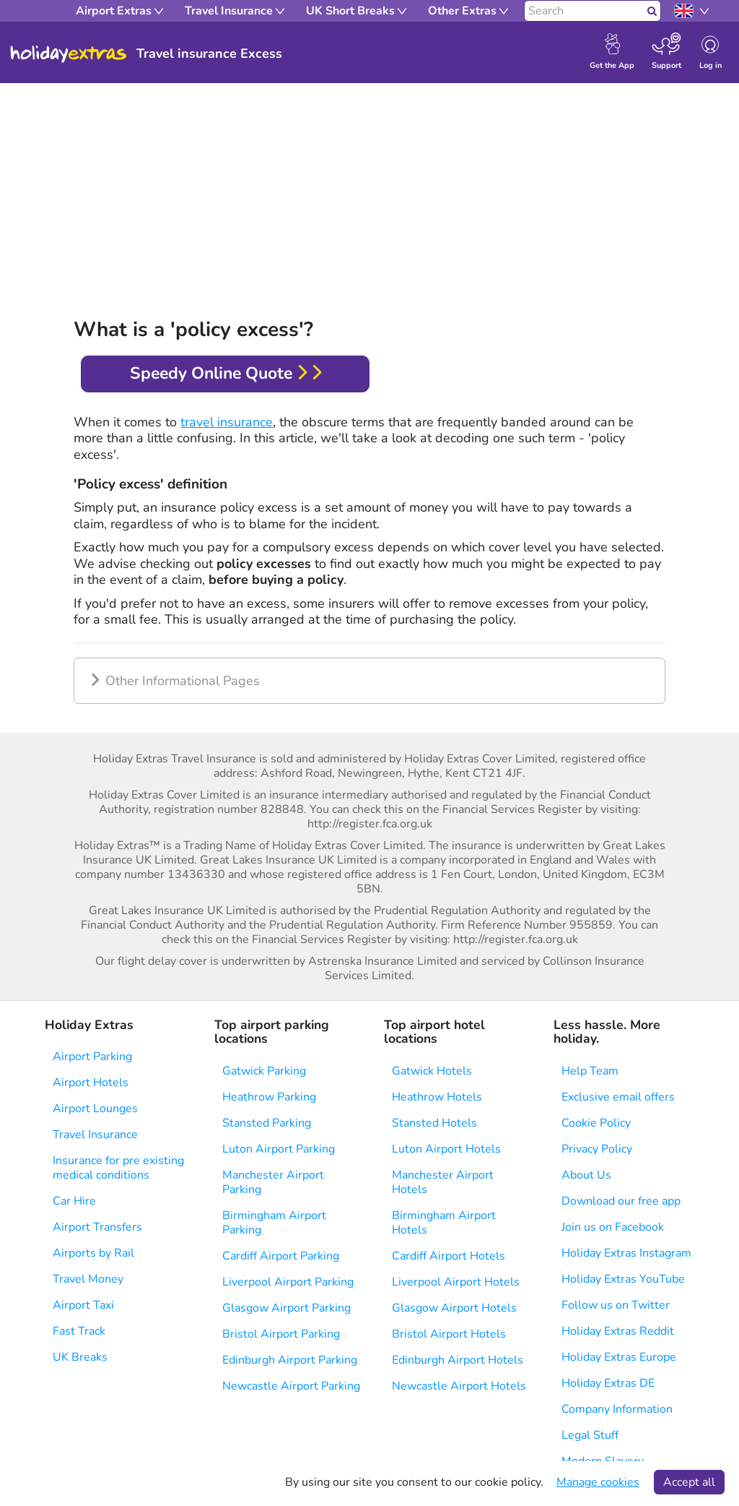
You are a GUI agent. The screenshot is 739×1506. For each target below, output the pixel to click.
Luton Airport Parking (278, 1149)
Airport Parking (92, 1056)
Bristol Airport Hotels (449, 1334)
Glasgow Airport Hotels (454, 1308)
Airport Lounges (95, 1108)
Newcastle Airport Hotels (459, 1386)
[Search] (584, 11)
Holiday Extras (68, 54)
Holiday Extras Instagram (626, 1253)
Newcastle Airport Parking (291, 1386)
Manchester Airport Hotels (443, 1182)
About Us (586, 1175)
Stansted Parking (266, 1123)
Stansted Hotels (434, 1123)
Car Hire (74, 1201)
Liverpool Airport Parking (288, 1282)
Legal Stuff (589, 1435)
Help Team (589, 1071)
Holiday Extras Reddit (617, 1331)
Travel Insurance (95, 1134)
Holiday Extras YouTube (623, 1279)
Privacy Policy (596, 1149)
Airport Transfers (97, 1227)
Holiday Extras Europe (618, 1357)
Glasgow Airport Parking (286, 1308)
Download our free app (621, 1201)
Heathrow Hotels (437, 1097)
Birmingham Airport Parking (274, 1222)
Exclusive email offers (618, 1097)
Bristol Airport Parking (281, 1334)
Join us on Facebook (612, 1227)
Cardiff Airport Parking (280, 1256)
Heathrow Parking (269, 1097)
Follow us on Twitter (615, 1305)
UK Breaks (80, 1357)
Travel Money (88, 1279)
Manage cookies (597, 1482)
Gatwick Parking (264, 1071)
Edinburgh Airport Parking (289, 1360)
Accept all (689, 1482)
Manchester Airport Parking (273, 1182)
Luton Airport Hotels (446, 1149)
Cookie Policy (596, 1123)
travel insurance (226, 422)
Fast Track (79, 1331)
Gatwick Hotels (432, 1071)
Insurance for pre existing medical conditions (118, 1167)
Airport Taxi (83, 1305)
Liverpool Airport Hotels (456, 1282)
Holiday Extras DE (608, 1383)
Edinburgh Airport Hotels (457, 1360)
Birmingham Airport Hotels (444, 1222)
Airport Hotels (90, 1082)
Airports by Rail (93, 1253)
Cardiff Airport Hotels (448, 1256)
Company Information (617, 1409)
